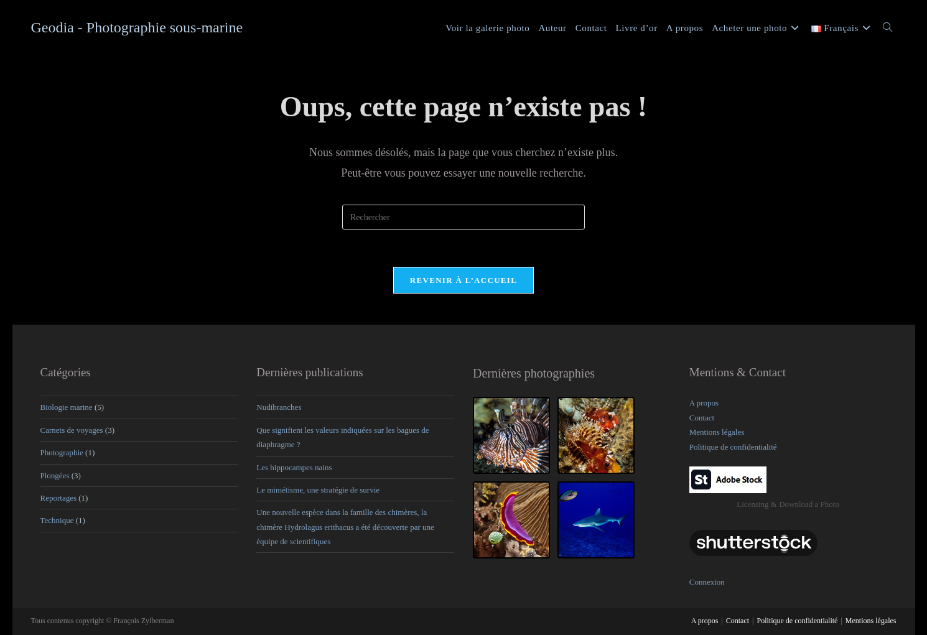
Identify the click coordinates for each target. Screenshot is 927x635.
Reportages (58, 498)
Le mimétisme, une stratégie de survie (318, 489)
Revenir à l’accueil (463, 280)
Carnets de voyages (71, 430)
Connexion (707, 581)
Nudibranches (278, 407)
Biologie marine (66, 407)
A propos (704, 402)
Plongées (55, 475)
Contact (701, 417)
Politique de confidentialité (733, 447)
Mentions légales (716, 432)
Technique (57, 520)
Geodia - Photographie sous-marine (137, 27)
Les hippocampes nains (294, 467)
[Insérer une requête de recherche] (463, 217)
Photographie (61, 452)
